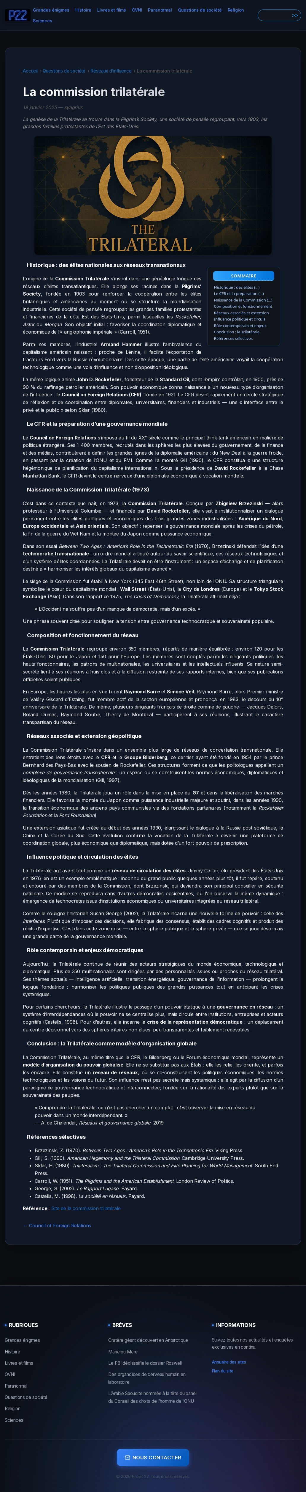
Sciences (42, 20)
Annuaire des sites (229, 1362)
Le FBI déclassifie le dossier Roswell (144, 1363)
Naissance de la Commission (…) (243, 300)
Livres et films (111, 9)
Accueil (30, 71)
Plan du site (222, 1371)
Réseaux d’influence (110, 71)
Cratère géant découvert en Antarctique (148, 1340)
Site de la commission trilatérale (86, 1208)
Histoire (83, 9)
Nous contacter (153, 1456)
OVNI (137, 9)
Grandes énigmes (51, 9)
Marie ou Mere (123, 1352)
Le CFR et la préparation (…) (239, 293)
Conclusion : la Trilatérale (236, 331)
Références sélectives (233, 338)
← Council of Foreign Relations (57, 1226)
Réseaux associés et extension (241, 312)
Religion (236, 9)
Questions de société (200, 9)
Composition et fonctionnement (243, 306)
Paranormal (160, 9)
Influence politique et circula (240, 319)
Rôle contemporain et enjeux (240, 325)
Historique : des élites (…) (237, 287)
